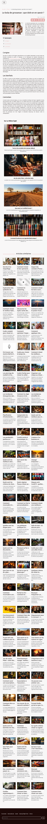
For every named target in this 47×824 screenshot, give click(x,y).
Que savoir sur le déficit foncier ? (23, 208)
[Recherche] (21, 818)
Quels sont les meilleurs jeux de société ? (37, 417)
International (11, 813)
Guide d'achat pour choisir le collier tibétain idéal (23, 375)
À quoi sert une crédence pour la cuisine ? (8, 639)
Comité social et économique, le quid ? (22, 439)
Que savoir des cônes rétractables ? (22, 461)
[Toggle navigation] (4, 2)
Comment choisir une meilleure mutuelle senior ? (37, 505)
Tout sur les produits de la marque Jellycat (23, 148)
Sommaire (7, 38)
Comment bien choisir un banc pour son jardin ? (22, 793)
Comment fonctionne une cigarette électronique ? (23, 238)
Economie (3, 813)
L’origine (7, 41)
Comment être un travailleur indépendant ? (9, 705)
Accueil (3, 9)
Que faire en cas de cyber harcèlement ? (8, 572)
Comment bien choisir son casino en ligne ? (37, 793)
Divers (8, 9)
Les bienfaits (8, 43)
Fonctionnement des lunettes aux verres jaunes (8, 617)
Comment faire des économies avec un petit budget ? (23, 617)
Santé (16, 813)
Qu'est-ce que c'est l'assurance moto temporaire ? (37, 748)
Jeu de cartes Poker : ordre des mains (23, 178)
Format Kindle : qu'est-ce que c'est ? (37, 705)
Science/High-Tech (23, 813)
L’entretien (7, 46)
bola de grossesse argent (15, 58)
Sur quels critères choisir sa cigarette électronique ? (37, 727)
